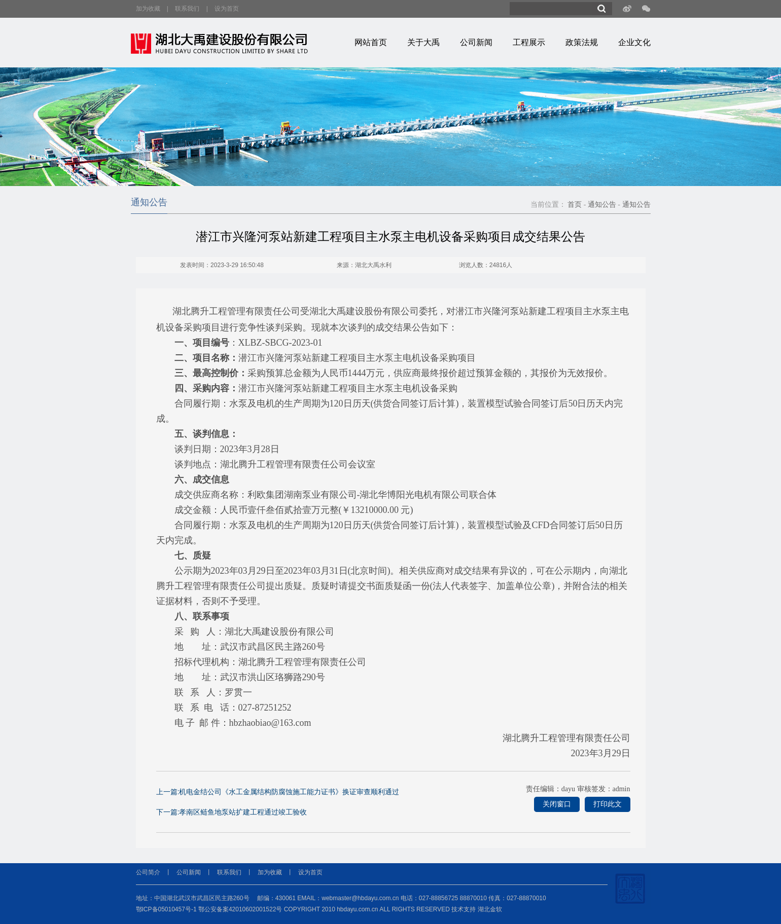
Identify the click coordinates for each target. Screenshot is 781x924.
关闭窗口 (557, 804)
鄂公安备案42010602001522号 (240, 909)
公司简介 (148, 872)
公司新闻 (476, 42)
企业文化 (634, 42)
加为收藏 (148, 8)
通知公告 (602, 204)
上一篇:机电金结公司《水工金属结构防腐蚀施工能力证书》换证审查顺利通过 (278, 792)
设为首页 (227, 8)
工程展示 (529, 42)
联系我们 (187, 8)
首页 (574, 204)
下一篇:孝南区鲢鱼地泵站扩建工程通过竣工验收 (231, 812)
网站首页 (370, 42)
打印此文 (607, 804)
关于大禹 (423, 42)
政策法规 (581, 42)
